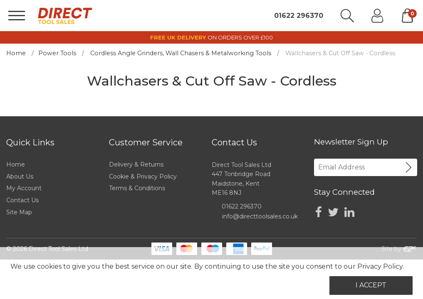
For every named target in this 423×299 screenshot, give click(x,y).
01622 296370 (298, 15)
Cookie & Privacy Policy (143, 176)
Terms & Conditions (137, 188)
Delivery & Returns (136, 164)
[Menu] (16, 15)
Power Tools (57, 53)
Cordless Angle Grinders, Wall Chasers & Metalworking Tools (180, 53)
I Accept (371, 285)
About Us (19, 176)
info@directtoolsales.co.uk (260, 216)
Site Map (19, 212)
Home (16, 53)
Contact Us (22, 200)
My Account (24, 188)
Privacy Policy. (380, 266)
